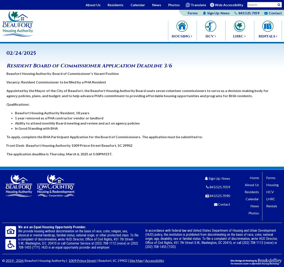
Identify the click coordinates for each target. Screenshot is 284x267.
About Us (93, 5)
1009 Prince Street (82, 260)
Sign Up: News (219, 178)
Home (254, 178)
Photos (174, 5)
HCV (270, 192)
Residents (115, 5)
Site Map (136, 260)
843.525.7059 (220, 187)
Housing (272, 185)
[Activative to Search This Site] (279, 4)
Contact (224, 204)
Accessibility (154, 260)
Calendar (138, 5)
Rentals (271, 206)
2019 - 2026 (15, 260)
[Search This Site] (264, 4)
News (156, 5)
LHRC (270, 199)
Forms (193, 13)
